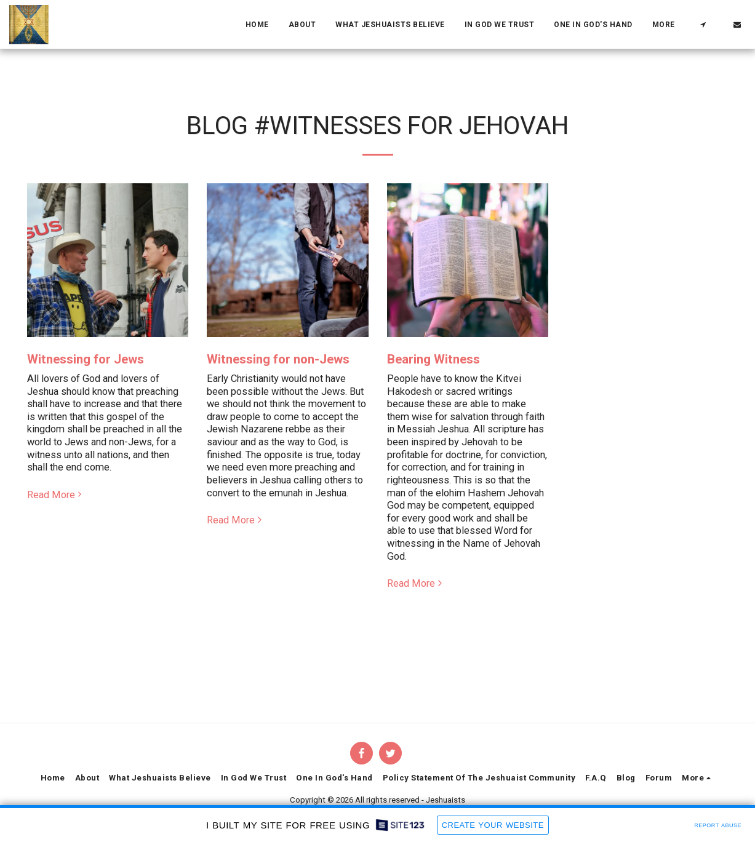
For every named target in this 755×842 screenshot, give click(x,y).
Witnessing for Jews (85, 359)
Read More (56, 495)
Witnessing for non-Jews (278, 359)
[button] (703, 24)
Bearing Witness (433, 359)
